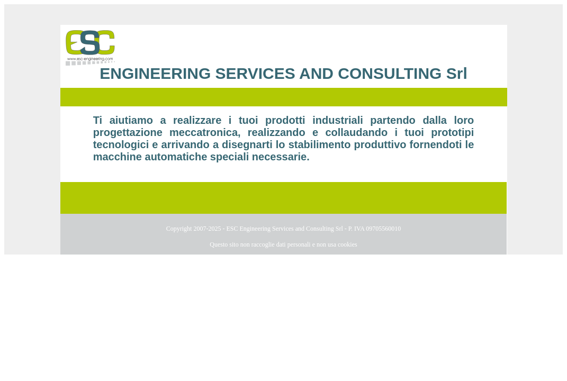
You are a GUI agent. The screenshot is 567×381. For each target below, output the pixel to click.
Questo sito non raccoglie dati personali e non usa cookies (283, 244)
